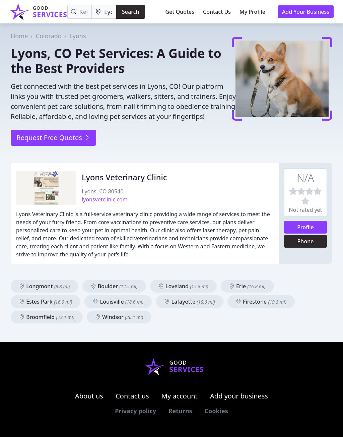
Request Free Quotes (53, 137)
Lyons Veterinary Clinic (124, 177)
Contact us (132, 395)
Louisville (118, 301)
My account (179, 395)
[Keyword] (79, 12)
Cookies (216, 411)
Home (19, 36)
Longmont (44, 286)
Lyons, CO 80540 (102, 191)
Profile (305, 227)
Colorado (49, 36)
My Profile (252, 11)
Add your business (239, 395)
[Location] (104, 12)
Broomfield (46, 317)
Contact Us (217, 11)
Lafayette (189, 301)
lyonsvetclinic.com (105, 199)
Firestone (261, 301)
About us (89, 395)
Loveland (183, 286)
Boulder (114, 286)
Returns (180, 411)
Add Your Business (305, 11)
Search (130, 11)
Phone (305, 241)
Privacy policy (135, 411)
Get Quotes (180, 11)
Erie (247, 286)
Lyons (77, 36)
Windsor (119, 317)
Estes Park (45, 301)
